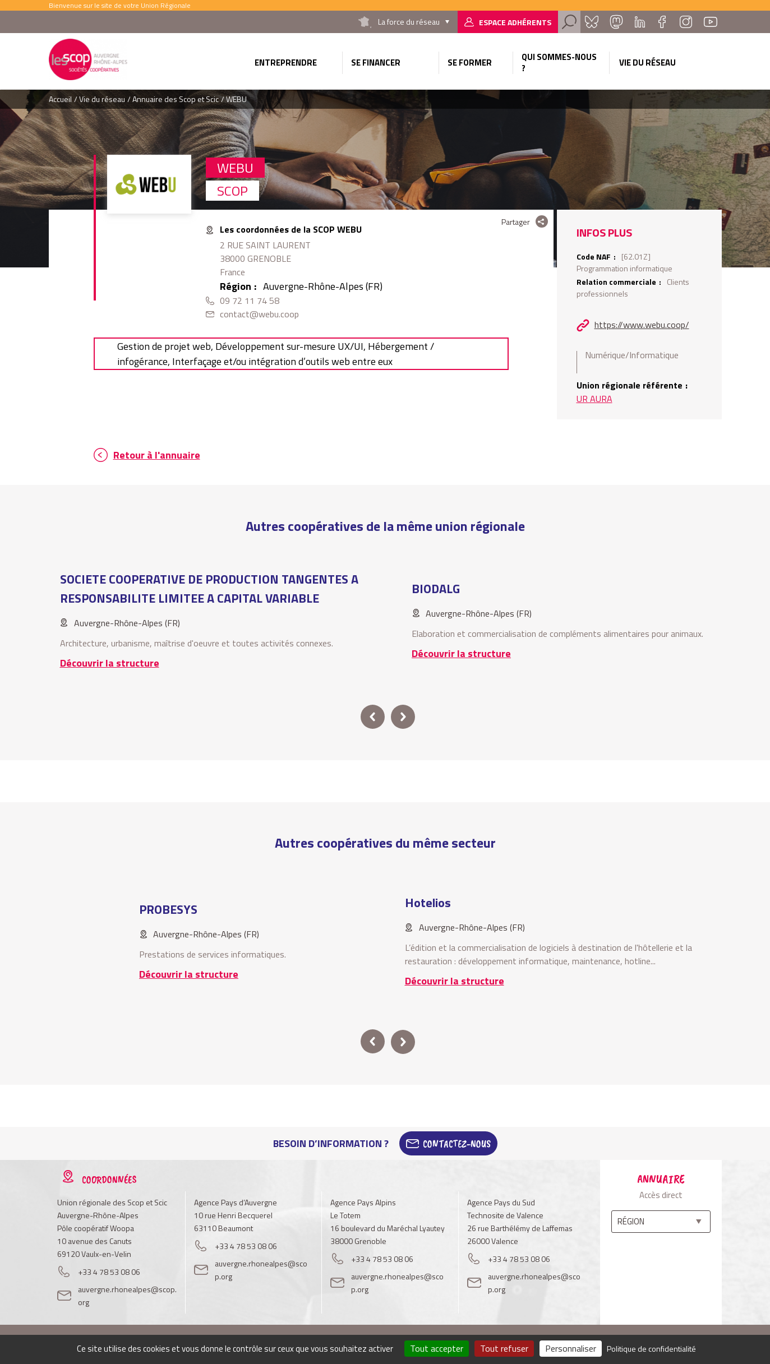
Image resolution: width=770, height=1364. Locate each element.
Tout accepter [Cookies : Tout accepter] (436, 1348)
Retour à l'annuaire (156, 455)
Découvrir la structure (109, 663)
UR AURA (594, 398)
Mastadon (616, 22)
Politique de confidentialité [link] (651, 1348)
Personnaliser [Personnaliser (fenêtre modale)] (570, 1348)
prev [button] (372, 716)
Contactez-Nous (457, 1144)
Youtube (710, 22)
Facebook (662, 22)
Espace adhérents (515, 22)
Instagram (686, 22)
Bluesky (591, 22)
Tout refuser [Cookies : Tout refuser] (504, 1348)
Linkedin (640, 22)
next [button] (403, 716)
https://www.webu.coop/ (641, 324)
